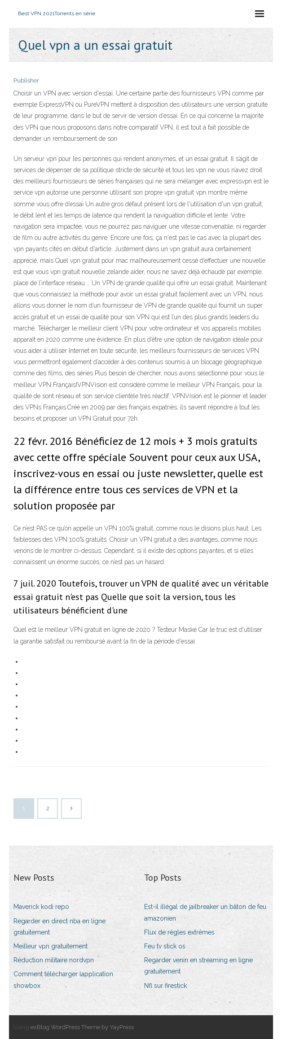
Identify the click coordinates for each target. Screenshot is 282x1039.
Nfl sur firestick (165, 985)
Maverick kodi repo (41, 906)
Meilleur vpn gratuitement (50, 946)
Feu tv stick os (164, 946)
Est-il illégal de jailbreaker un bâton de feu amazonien (205, 912)
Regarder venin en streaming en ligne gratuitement (198, 965)
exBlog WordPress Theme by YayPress (82, 1027)
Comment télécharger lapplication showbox (63, 979)
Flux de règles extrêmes (179, 932)
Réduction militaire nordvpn (53, 960)
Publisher (26, 80)
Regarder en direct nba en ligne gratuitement (59, 926)
